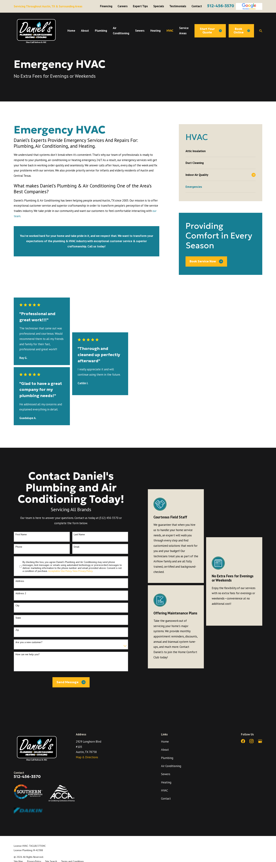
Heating (166, 782)
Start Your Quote (211, 30)
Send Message (71, 682)
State (18, 617)
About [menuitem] (85, 31)
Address (19, 581)
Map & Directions (87, 757)
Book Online (242, 30)
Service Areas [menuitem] (184, 30)
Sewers (165, 774)
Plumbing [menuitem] (101, 31)
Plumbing (167, 758)
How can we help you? (27, 654)
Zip (17, 629)
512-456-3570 (220, 5)
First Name (21, 534)
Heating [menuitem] (155, 31)
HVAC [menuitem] (170, 31)
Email (76, 546)
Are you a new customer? (28, 642)
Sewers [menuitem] (140, 31)
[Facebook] (243, 741)
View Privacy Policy (82, 571)
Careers (123, 6)
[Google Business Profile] (260, 741)
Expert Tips (140, 6)
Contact (197, 6)
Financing (106, 6)
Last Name (79, 534)
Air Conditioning (171, 766)
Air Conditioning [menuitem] (121, 30)
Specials (158, 6)
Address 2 (20, 593)
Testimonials (177, 6)
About (165, 750)
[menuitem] (221, 151)
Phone (18, 546)
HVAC (164, 790)
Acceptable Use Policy (59, 571)
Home (165, 741)
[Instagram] (251, 741)
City (17, 605)
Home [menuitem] (71, 31)
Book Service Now (206, 261)
